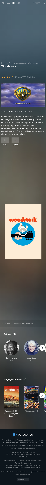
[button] (11, 353)
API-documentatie (12, 454)
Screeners (28, 465)
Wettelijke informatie (10, 461)
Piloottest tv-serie (12, 467)
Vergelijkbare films (23, 324)
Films (11, 63)
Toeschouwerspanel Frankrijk (30, 467)
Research (37, 465)
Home (3, 63)
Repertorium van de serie (19, 452)
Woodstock (34, 63)
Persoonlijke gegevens (23, 463)
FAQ (21, 454)
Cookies (22, 461)
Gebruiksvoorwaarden (34, 461)
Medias (20, 465)
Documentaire (21, 63)
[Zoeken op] (43, 2)
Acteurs (6, 324)
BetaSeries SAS (11, 465)
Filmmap (33, 452)
